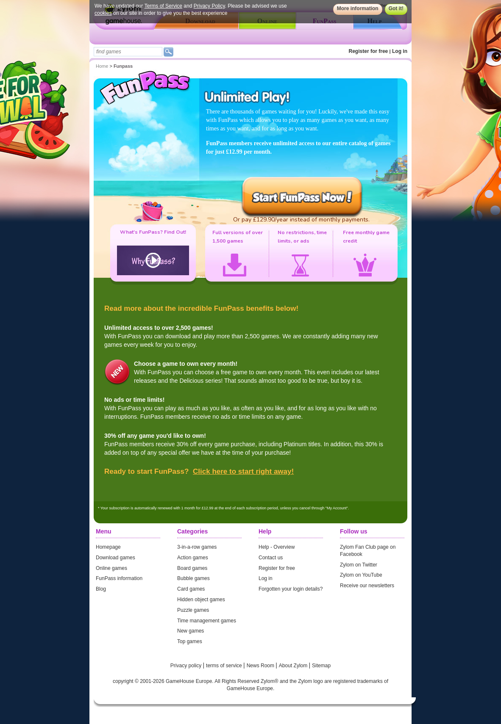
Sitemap (321, 666)
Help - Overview (277, 547)
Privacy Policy (209, 6)
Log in (399, 51)
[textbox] (128, 51)
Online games (111, 568)
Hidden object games (201, 599)
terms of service (224, 666)
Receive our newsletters (367, 586)
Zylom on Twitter (358, 565)
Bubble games (193, 578)
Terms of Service (163, 6)
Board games (192, 568)
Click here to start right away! (243, 471)
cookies (103, 13)
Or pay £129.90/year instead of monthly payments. (301, 220)
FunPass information (119, 578)
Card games (191, 589)
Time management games (206, 621)
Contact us (271, 558)
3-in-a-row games (197, 547)
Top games (189, 641)
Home (102, 66)
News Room (261, 666)
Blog (101, 589)
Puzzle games (193, 610)
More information (358, 8)
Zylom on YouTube (361, 575)
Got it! (396, 8)
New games (190, 631)
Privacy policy (186, 666)
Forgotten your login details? (291, 589)
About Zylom (294, 666)
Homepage (108, 547)
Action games (192, 558)
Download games (115, 558)
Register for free (368, 51)
